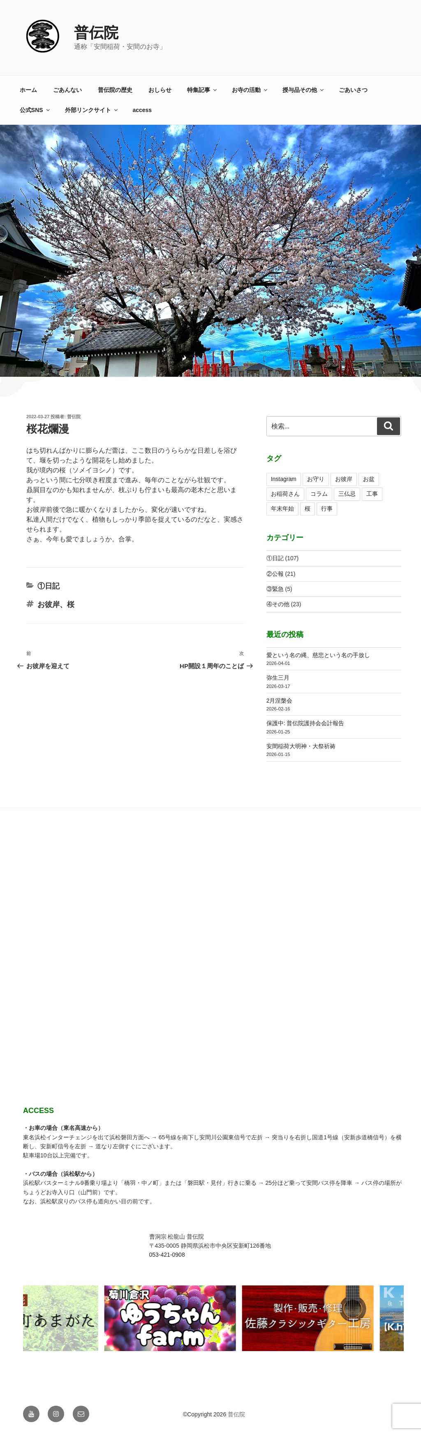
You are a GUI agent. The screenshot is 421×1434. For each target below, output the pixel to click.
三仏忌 (347, 493)
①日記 (48, 586)
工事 (372, 493)
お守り (315, 479)
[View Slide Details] (173, 1318)
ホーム (28, 90)
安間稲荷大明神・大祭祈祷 (300, 746)
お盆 (369, 479)
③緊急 (275, 589)
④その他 (277, 604)
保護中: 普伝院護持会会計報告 (305, 723)
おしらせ (159, 90)
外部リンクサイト (92, 110)
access (142, 110)
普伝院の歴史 (115, 90)
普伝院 (96, 32)
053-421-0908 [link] (167, 1254)
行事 (327, 508)
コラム (319, 493)
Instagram (283, 479)
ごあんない (67, 90)
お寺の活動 (250, 90)
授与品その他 (303, 90)
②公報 (275, 573)
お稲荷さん (285, 493)
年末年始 (282, 508)
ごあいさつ (353, 90)
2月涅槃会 (279, 700)
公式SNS (35, 110)
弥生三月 (277, 677)
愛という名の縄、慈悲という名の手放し (318, 655)
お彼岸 (48, 604)
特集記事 (202, 90)
